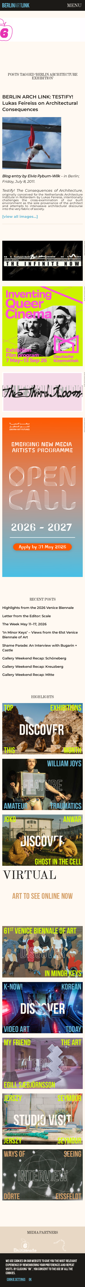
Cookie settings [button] (16, 1279)
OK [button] (30, 1279)
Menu (74, 5)
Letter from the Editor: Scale (26, 616)
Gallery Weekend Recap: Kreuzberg (32, 666)
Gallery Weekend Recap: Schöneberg (34, 658)
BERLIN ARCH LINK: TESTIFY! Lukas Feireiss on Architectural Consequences (40, 103)
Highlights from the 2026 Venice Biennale (38, 608)
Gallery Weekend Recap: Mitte (28, 674)
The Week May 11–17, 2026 (24, 624)
